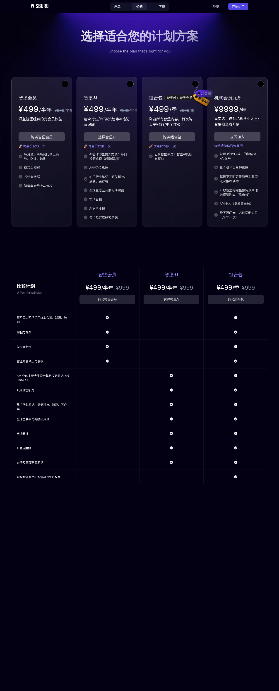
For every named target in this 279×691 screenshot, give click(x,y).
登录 (216, 6)
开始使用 (238, 6)
